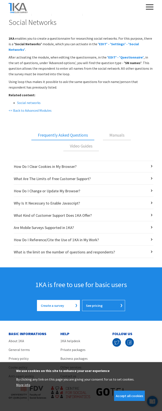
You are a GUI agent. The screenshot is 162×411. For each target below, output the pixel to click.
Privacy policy (19, 358)
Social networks (29, 103)
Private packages (73, 350)
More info (23, 385)
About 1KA (16, 341)
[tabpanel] (81, 209)
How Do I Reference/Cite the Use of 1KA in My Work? (56, 239)
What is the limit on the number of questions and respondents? (64, 252)
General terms (19, 350)
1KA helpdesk (70, 341)
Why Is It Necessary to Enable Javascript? (47, 203)
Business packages (74, 358)
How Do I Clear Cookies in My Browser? (45, 166)
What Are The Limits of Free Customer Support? (52, 178)
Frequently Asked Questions (63, 135)
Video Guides (81, 146)
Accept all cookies (129, 396)
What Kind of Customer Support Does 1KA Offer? (53, 215)
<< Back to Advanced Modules (30, 110)
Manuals (116, 135)
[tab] (62, 135)
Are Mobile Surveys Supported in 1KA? (44, 227)
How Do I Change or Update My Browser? (47, 190)
